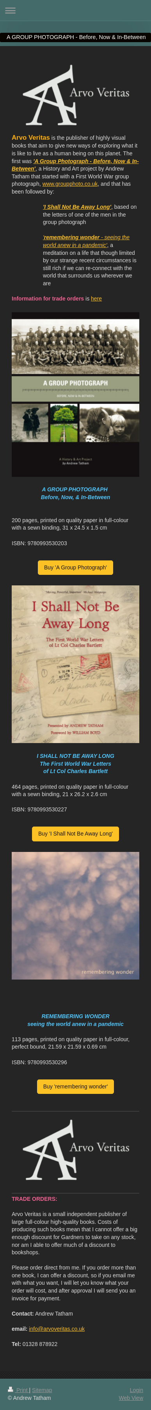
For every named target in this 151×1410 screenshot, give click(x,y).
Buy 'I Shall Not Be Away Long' (75, 833)
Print (18, 1390)
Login (136, 1390)
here (96, 298)
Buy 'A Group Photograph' (75, 567)
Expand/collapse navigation (75, 10)
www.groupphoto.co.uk (70, 184)
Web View (131, 1398)
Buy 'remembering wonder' (75, 1086)
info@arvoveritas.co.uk (57, 1329)
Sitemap (42, 1390)
